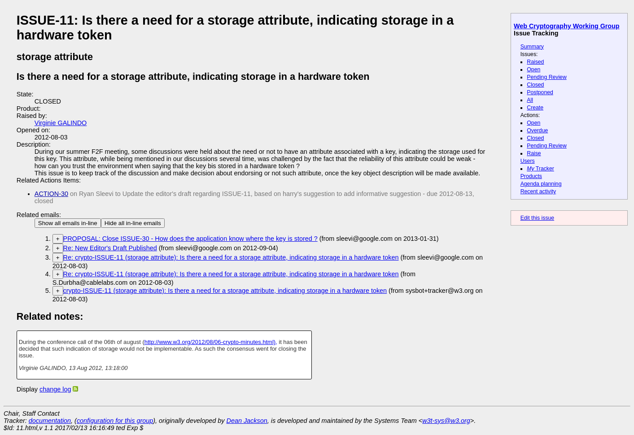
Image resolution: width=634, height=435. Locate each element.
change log (55, 389)
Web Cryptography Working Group (567, 26)
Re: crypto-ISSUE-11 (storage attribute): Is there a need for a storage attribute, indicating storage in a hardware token (231, 257)
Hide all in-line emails (133, 223)
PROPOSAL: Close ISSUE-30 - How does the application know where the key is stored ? (190, 238)
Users (527, 161)
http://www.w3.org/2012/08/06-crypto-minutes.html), (210, 342)
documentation (50, 420)
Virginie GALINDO (61, 122)
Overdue (537, 130)
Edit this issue (537, 218)
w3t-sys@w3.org (446, 420)
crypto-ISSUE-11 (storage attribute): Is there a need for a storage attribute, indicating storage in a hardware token (225, 290)
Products (531, 176)
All (530, 100)
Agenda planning (541, 184)
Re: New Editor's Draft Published (110, 248)
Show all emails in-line (67, 223)
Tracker (540, 168)
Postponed (540, 92)
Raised (535, 62)
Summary (532, 47)
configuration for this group (115, 420)
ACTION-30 (51, 193)
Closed (535, 85)
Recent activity (538, 191)
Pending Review (546, 77)
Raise (534, 153)
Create (535, 107)
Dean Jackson (247, 420)
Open (533, 69)
